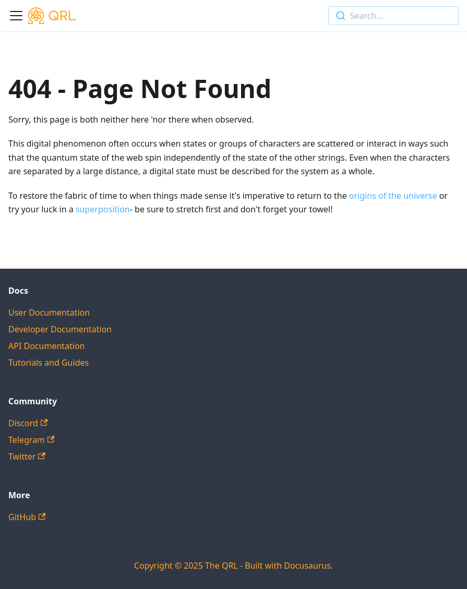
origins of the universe (392, 195)
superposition (103, 209)
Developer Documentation (60, 329)
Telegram (31, 440)
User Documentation (49, 312)
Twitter (26, 456)
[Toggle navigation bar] (16, 15)
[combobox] (393, 15)
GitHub (26, 517)
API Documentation (46, 346)
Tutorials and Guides (48, 362)
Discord (27, 423)
